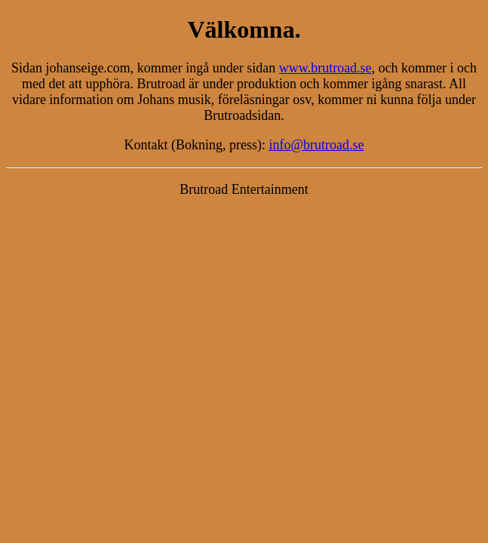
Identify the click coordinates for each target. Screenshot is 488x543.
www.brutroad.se (325, 67)
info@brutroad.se (316, 144)
